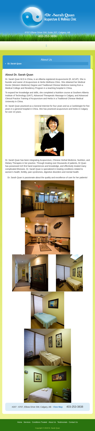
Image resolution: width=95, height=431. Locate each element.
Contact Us (73, 422)
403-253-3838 (47, 36)
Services (27, 422)
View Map (58, 407)
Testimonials (62, 422)
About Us (52, 422)
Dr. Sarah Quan (14, 63)
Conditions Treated (39, 422)
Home (19, 422)
